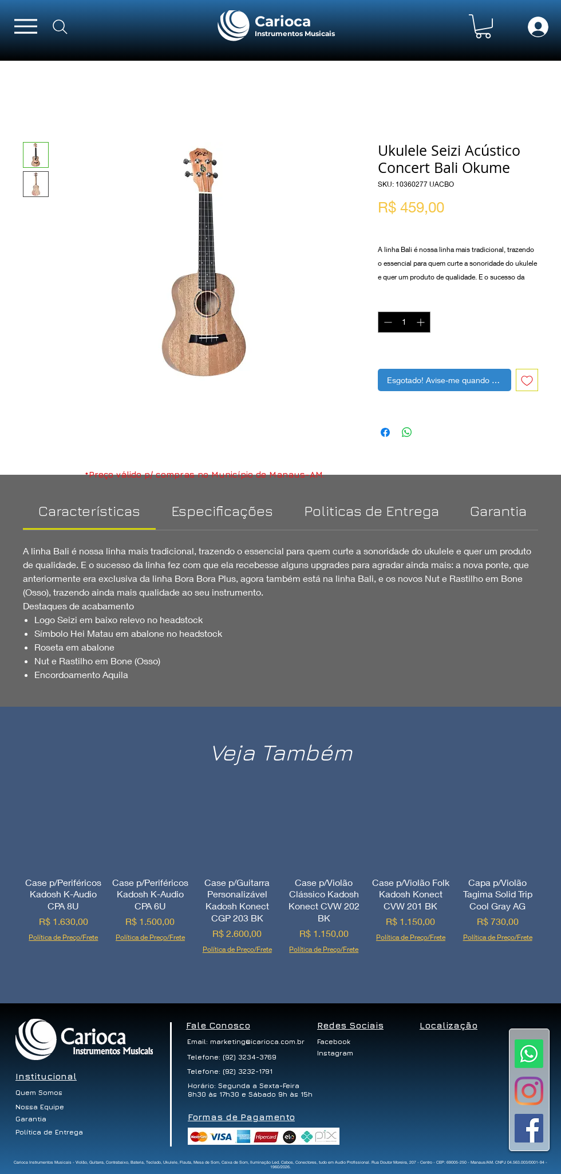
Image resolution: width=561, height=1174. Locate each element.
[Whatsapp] (529, 1053)
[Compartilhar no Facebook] (385, 432)
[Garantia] (30, 1119)
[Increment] (421, 322)
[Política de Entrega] (49, 1132)
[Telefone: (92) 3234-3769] (231, 1057)
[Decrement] (387, 322)
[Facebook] (339, 1042)
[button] (483, 26)
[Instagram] (529, 1091)
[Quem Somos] (42, 1093)
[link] (89, 510)
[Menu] (25, 26)
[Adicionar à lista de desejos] (527, 380)
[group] (280, 883)
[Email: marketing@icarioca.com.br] (246, 1042)
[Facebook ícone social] (529, 1128)
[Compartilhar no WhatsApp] (407, 432)
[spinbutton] (404, 322)
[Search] (60, 27)
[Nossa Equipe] (40, 1107)
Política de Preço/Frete (419, 226)
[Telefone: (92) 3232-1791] (231, 1071)
